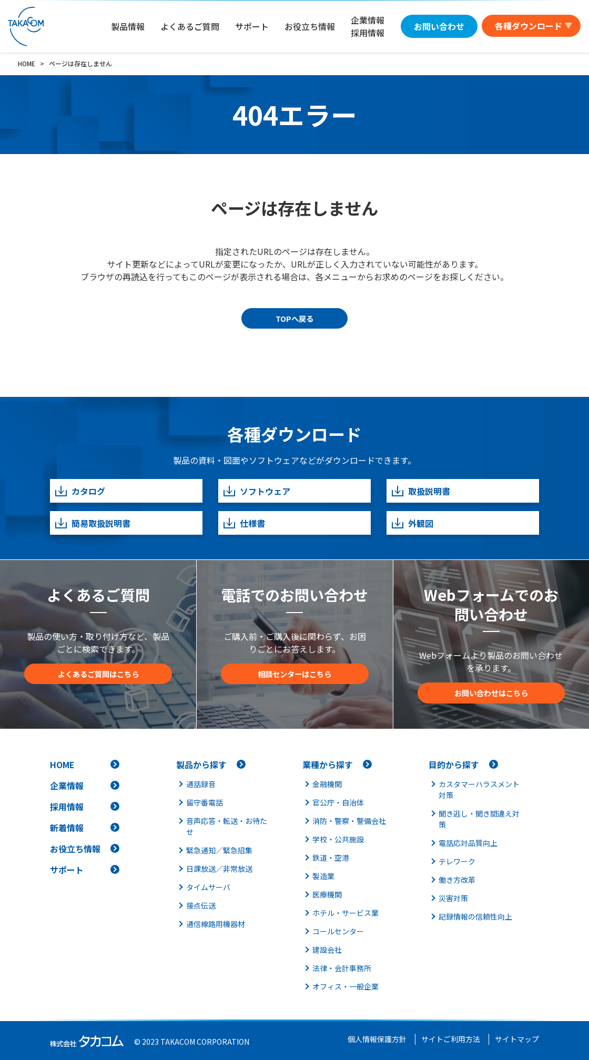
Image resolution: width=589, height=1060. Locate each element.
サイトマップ (517, 1039)
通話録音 (201, 784)
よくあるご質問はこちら (98, 673)
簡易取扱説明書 (92, 523)
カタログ (79, 490)
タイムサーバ (208, 887)
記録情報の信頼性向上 (475, 916)
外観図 (412, 523)
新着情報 (67, 827)
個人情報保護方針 (377, 1039)
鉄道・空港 (330, 857)
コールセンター (338, 931)
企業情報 (67, 785)
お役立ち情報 (310, 26)
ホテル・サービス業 (345, 913)
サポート (252, 26)
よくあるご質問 (189, 26)
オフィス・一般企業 (345, 986)
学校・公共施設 (338, 839)
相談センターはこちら (294, 673)
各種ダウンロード (528, 25)
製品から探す (201, 764)
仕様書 (243, 523)
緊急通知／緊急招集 (219, 850)
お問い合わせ (439, 26)
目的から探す (454, 764)
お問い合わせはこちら (491, 692)
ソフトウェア (256, 490)
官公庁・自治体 (338, 802)
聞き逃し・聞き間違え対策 (479, 819)
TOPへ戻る (294, 318)
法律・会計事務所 (341, 968)
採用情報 (67, 806)
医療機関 (327, 894)
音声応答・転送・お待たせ (226, 826)
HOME (62, 764)
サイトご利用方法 (450, 1039)
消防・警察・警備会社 (349, 821)
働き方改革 (457, 879)
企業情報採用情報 (367, 26)
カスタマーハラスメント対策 (479, 789)
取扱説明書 (420, 490)
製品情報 (128, 26)
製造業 (323, 876)
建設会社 (327, 949)
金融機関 (327, 784)
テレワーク (457, 861)
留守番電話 (204, 802)
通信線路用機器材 (215, 924)
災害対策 (453, 898)
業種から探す (327, 764)
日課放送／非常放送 (219, 868)
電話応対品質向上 (468, 843)
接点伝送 (201, 905)
